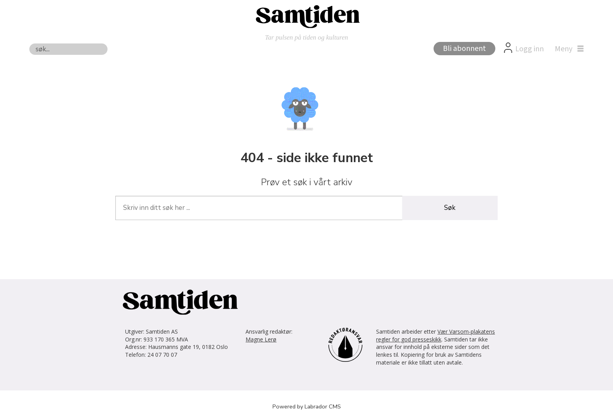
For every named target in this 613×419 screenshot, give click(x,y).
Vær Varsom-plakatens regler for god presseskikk (435, 335)
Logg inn (529, 48)
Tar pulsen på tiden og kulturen (306, 37)
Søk (449, 207)
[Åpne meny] (567, 49)
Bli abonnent (464, 48)
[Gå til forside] (306, 16)
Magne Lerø (261, 339)
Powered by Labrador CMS (306, 406)
